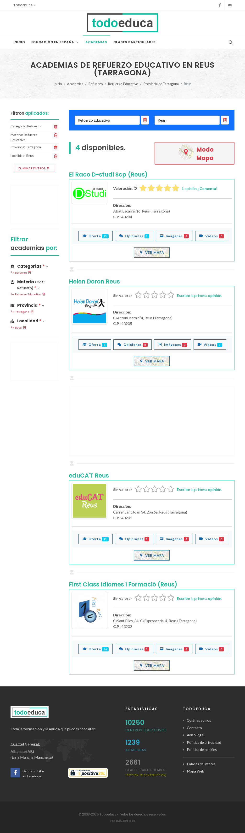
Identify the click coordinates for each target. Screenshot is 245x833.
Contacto (194, 728)
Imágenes (174, 236)
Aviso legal (195, 735)
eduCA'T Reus (89, 475)
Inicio (58, 84)
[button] (35, 284)
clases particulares (146, 772)
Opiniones (134, 236)
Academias (75, 84)
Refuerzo (95, 84)
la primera (199, 295)
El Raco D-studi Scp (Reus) (108, 174)
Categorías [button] (29, 266)
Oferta (96, 236)
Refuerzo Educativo (123, 84)
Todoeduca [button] (24, 5)
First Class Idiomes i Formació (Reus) (123, 584)
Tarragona (22, 312)
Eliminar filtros (34, 168)
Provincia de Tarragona (161, 84)
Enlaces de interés (201, 764)
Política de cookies (202, 749)
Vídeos (211, 236)
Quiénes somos (199, 720)
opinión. (199, 188)
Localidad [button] (28, 321)
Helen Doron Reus (94, 281)
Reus (18, 328)
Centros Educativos (146, 730)
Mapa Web (195, 771)
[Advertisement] (151, 420)
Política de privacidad (204, 742)
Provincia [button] (27, 305)
